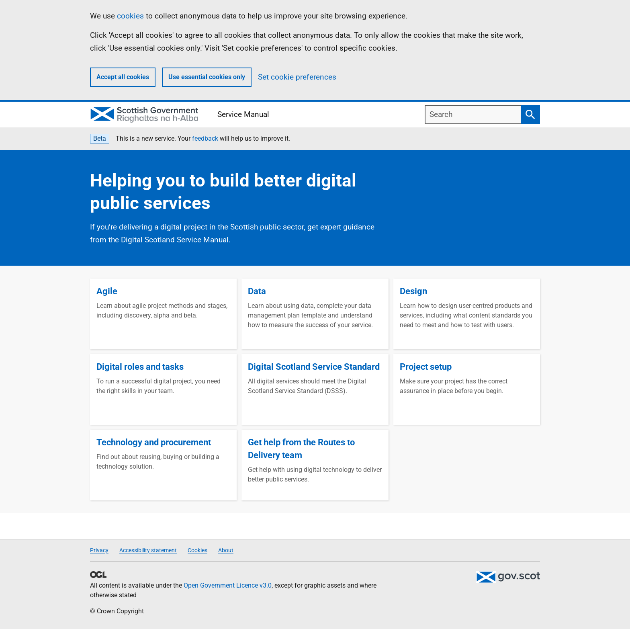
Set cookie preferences (297, 77)
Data (257, 291)
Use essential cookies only (206, 77)
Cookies (197, 550)
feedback (205, 138)
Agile (106, 291)
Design (413, 291)
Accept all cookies (122, 77)
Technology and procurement (153, 442)
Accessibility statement (148, 550)
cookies (130, 15)
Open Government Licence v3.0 (228, 585)
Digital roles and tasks (140, 367)
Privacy (99, 550)
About (225, 550)
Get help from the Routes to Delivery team (301, 448)
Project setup (426, 367)
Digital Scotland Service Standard (314, 367)
